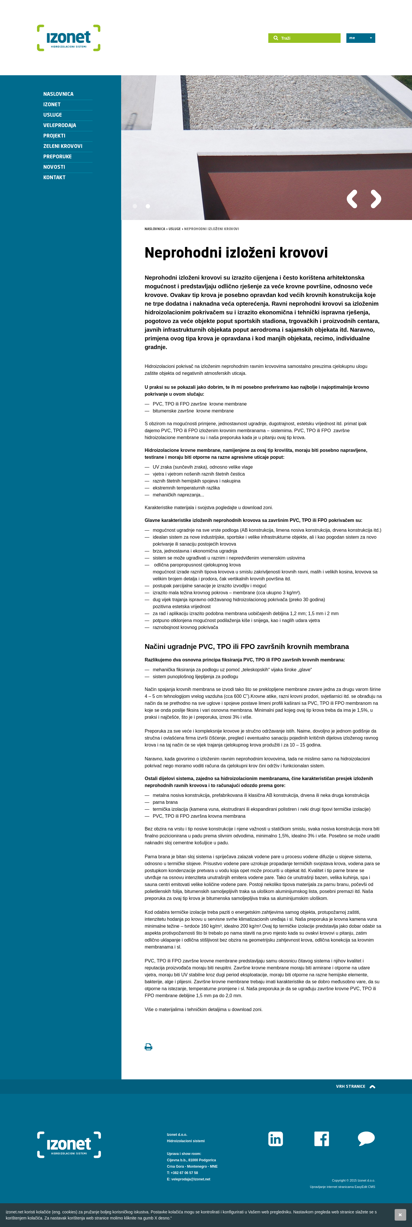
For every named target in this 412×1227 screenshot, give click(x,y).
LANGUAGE (358, 38)
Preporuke (57, 157)
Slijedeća (376, 199)
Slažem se (400, 1215)
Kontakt (54, 177)
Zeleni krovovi (62, 146)
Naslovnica (58, 94)
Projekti (54, 136)
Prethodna (352, 199)
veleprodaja (59, 125)
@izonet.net (200, 1179)
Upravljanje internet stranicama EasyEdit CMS (342, 1187)
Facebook (321, 1138)
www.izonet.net (366, 1138)
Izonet (69, 38)
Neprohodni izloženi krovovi (211, 229)
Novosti (54, 167)
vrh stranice (350, 1087)
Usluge (52, 115)
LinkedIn (275, 1138)
